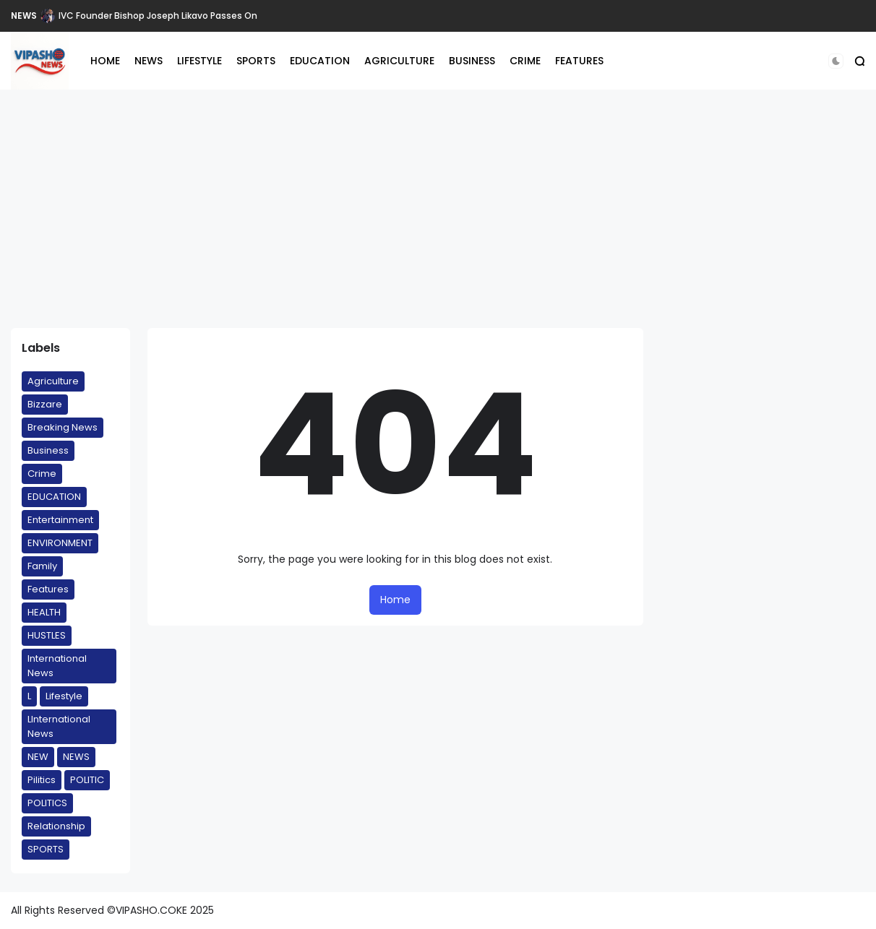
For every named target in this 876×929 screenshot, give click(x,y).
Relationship (56, 826)
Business (48, 450)
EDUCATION (320, 60)
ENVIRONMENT (60, 543)
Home (395, 599)
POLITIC (87, 780)
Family (42, 566)
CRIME (525, 60)
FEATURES (579, 60)
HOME (105, 60)
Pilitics (41, 780)
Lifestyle (64, 696)
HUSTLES (46, 635)
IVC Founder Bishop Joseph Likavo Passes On (158, 15)
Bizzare (44, 404)
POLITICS (47, 803)
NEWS (24, 15)
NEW (37, 757)
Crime (41, 473)
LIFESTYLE (199, 60)
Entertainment (60, 520)
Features (48, 589)
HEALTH (44, 612)
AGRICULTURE (399, 60)
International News (57, 666)
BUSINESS (472, 60)
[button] (835, 61)
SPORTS (255, 60)
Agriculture (53, 381)
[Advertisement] (438, 209)
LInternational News (58, 726)
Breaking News (62, 427)
